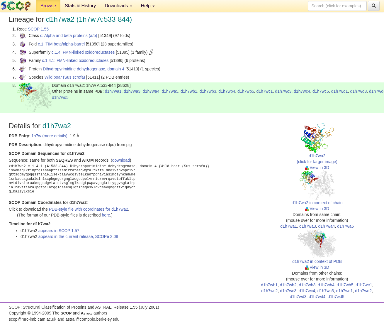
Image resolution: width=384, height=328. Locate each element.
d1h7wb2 (288, 285)
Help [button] (148, 5)
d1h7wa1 (113, 91)
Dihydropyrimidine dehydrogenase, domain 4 (83, 69)
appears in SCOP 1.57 (58, 230)
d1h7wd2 (363, 290)
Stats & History (80, 5)
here (106, 215)
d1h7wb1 (189, 91)
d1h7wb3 (208, 91)
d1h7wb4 (226, 91)
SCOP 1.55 (38, 29)
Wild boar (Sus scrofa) (65, 77)
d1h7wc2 (269, 290)
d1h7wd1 (339, 91)
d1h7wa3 (132, 91)
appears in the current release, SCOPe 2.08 (78, 236)
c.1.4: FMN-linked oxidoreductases (83, 52)
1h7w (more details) (49, 135)
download (121, 160)
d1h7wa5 (170, 91)
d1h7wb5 (245, 91)
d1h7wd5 (60, 97)
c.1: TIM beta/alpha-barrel (61, 44)
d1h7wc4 (302, 91)
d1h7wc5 (320, 91)
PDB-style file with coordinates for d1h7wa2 (88, 209)
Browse (48, 5)
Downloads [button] (118, 5)
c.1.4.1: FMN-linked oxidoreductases (75, 60)
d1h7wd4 (317, 296)
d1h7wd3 (358, 91)
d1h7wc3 (283, 91)
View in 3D (317, 167)
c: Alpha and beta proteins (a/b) (68, 35)
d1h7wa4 (151, 91)
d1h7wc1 (264, 91)
